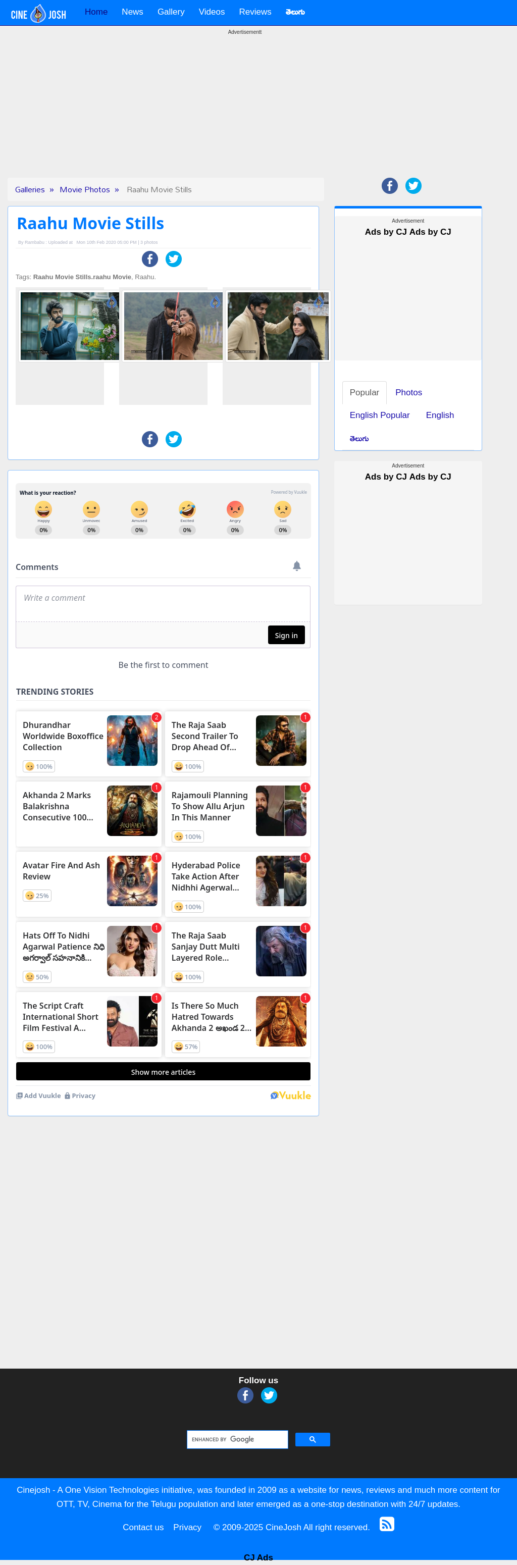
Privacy (187, 1527)
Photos (408, 392)
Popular (365, 392)
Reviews (255, 12)
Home (96, 12)
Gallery (171, 12)
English (440, 415)
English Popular (380, 415)
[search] (236, 1439)
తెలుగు (359, 438)
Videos (212, 12)
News (132, 12)
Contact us (143, 1527)
